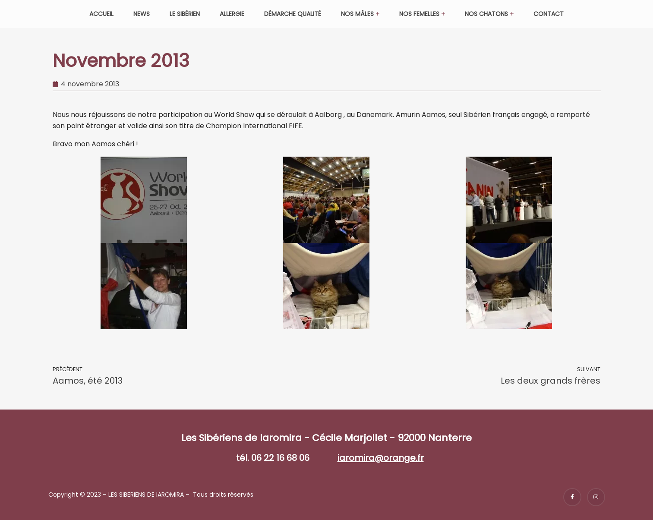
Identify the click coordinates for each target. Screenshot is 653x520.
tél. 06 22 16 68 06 (272, 458)
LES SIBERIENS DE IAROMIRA (146, 494)
